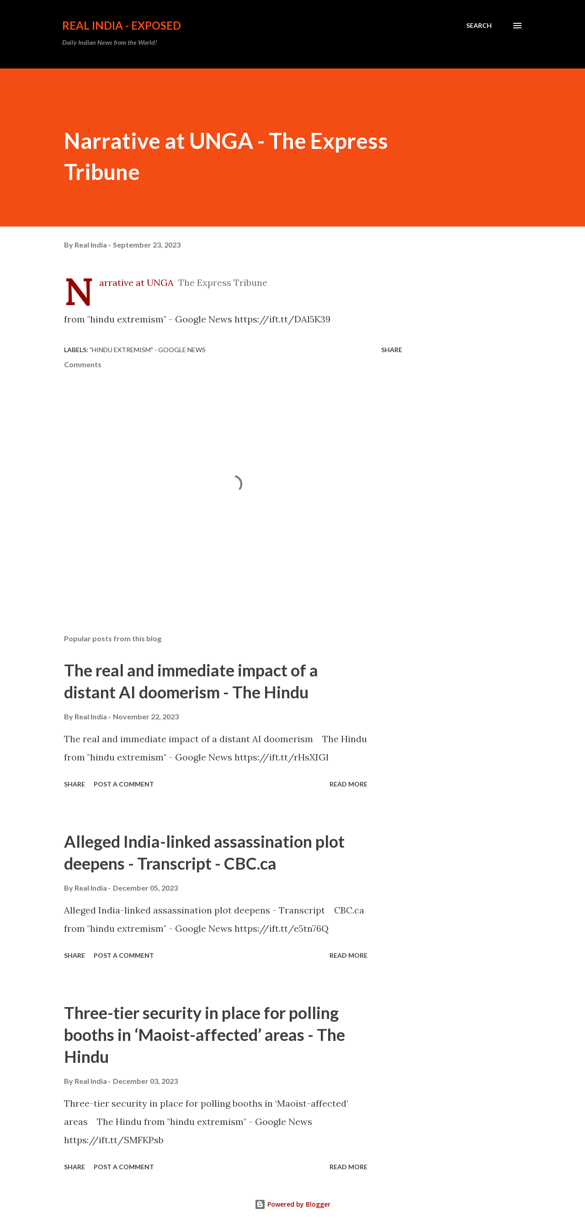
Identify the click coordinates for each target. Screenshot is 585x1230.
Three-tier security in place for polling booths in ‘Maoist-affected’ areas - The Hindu (204, 1034)
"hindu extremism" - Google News (148, 350)
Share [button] (391, 350)
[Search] (479, 25)
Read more (348, 784)
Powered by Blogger (292, 1204)
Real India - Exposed (121, 25)
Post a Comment (124, 784)
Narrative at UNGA (136, 282)
